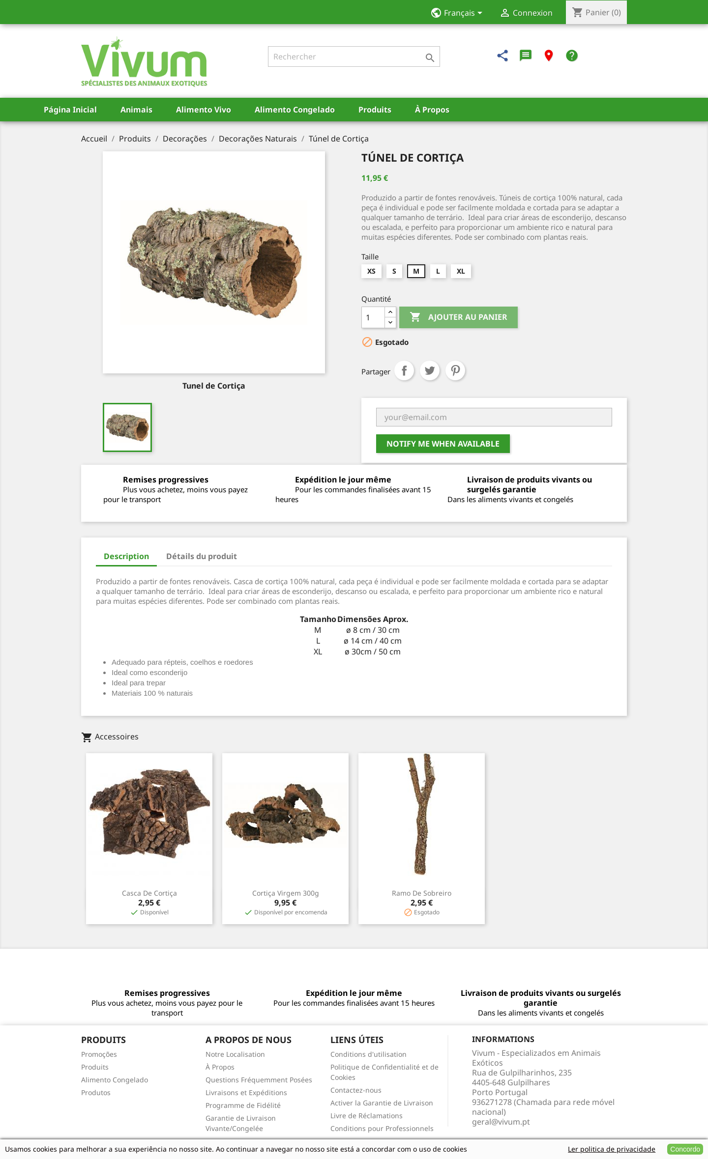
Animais (136, 109)
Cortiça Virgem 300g (285, 893)
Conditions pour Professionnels (382, 1128)
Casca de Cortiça (149, 893)
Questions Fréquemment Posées (259, 1079)
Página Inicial (70, 109)
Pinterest (455, 370)
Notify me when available (443, 443)
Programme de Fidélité (243, 1105)
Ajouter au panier (458, 317)
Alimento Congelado (295, 109)
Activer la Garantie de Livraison (381, 1102)
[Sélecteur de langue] (459, 14)
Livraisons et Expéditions (246, 1092)
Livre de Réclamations (366, 1115)
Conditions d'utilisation (368, 1054)
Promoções (99, 1054)
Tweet (430, 370)
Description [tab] (126, 556)
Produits (374, 109)
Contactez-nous (356, 1090)
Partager (404, 370)
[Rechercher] (354, 56)
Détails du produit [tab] (201, 556)
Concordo (685, 1149)
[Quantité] (373, 317)
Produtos (96, 1092)
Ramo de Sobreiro (421, 893)
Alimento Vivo (203, 109)
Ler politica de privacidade (611, 1149)
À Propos (432, 109)
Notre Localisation (235, 1054)
